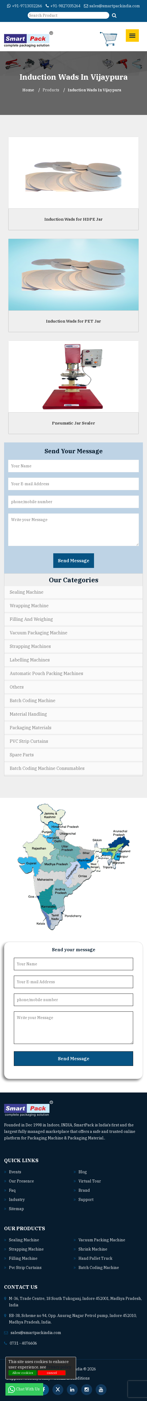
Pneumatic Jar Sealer (73, 423)
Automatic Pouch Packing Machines (46, 673)
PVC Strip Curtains (29, 741)
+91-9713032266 (24, 6)
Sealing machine (24, 1240)
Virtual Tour (90, 1181)
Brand (84, 1190)
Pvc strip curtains (25, 1267)
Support (86, 1199)
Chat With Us (24, 1389)
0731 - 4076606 (23, 1343)
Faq (12, 1190)
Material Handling (28, 714)
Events (15, 1171)
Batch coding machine (99, 1267)
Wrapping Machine (29, 605)
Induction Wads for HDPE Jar (73, 219)
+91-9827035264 (63, 6)
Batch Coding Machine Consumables (47, 768)
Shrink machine (93, 1249)
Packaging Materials (30, 727)
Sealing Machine (26, 592)
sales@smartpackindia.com (112, 6)
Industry (17, 1199)
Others (17, 687)
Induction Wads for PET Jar (73, 321)
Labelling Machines (30, 660)
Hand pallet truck (95, 1258)
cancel (52, 1373)
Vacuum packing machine (102, 1240)
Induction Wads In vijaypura (94, 90)
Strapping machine (26, 1249)
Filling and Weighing (31, 619)
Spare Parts (22, 754)
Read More (117, 1138)
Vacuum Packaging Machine (38, 632)
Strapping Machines (30, 646)
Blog (83, 1171)
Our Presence (21, 1181)
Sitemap (16, 1208)
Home (28, 90)
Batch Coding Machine (32, 700)
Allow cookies (22, 1373)
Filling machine (23, 1258)
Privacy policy (58, 1367)
